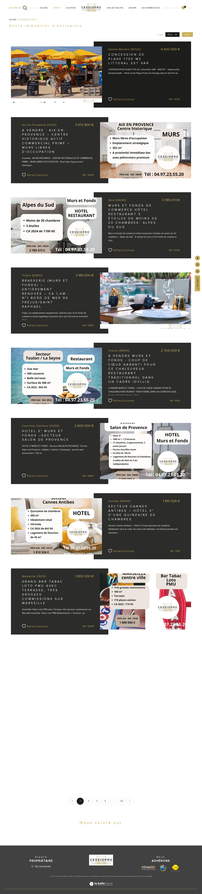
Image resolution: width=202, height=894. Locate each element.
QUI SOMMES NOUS (151, 8)
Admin (122, 876)
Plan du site (103, 876)
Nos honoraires (94, 876)
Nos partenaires (130, 876)
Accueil (44, 8)
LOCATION (70, 8)
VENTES (57, 8)
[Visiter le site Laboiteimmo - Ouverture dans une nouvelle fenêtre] (101, 887)
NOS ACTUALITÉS (115, 8)
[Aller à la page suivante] (130, 801)
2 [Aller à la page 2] (88, 801)
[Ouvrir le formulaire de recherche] (18, 8)
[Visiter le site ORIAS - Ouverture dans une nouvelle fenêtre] (148, 868)
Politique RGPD (140, 876)
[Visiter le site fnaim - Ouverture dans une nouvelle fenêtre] (175, 868)
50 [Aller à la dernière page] (121, 801)
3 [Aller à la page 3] (96, 801)
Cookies (149, 876)
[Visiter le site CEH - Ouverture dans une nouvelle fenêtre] (163, 868)
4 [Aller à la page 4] (105, 801)
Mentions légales (114, 876)
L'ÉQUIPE (132, 8)
